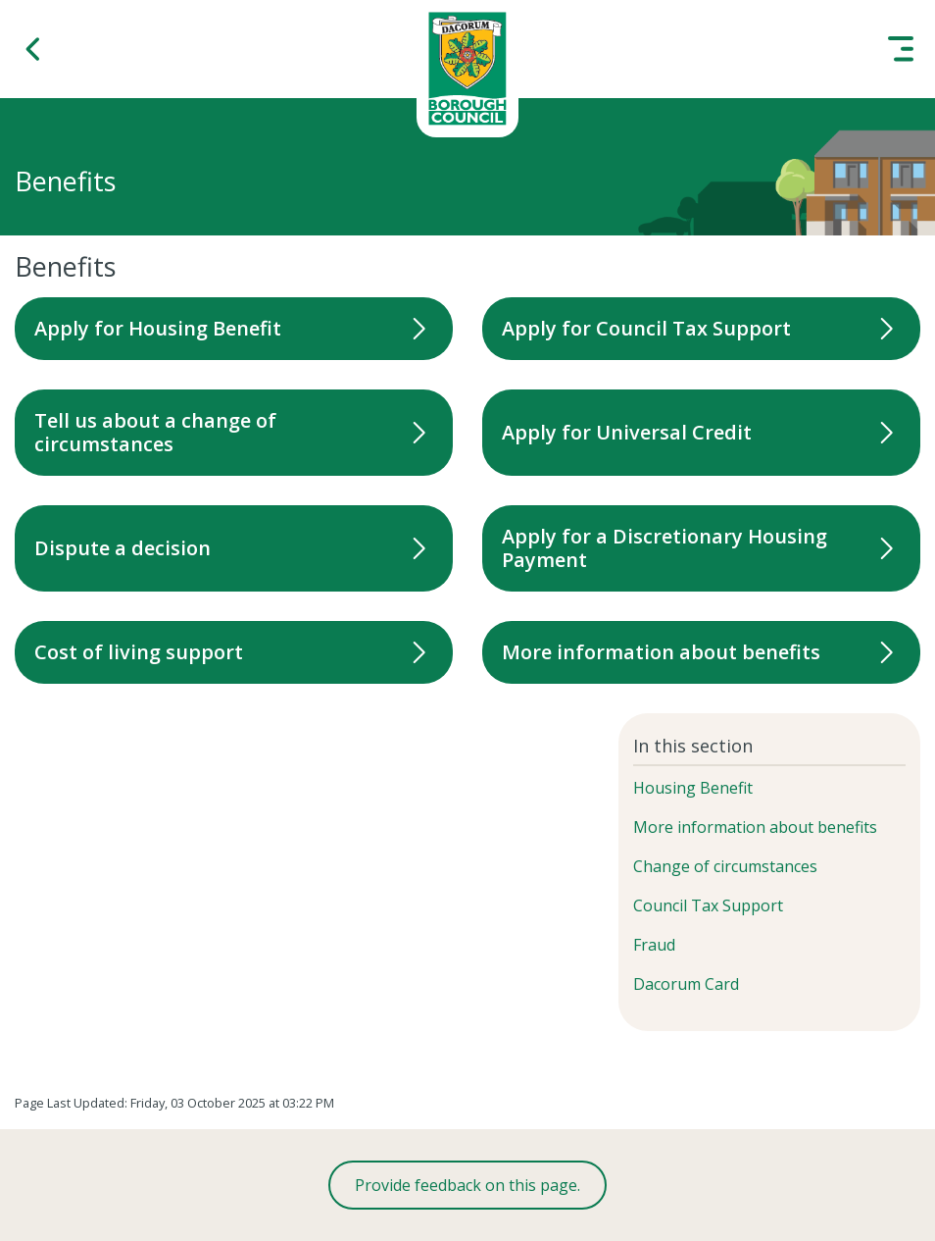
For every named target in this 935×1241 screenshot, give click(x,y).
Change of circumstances (725, 866)
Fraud (654, 945)
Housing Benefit (693, 788)
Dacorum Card (686, 984)
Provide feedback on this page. (467, 1185)
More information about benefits (755, 827)
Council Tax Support (708, 905)
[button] (34, 49)
